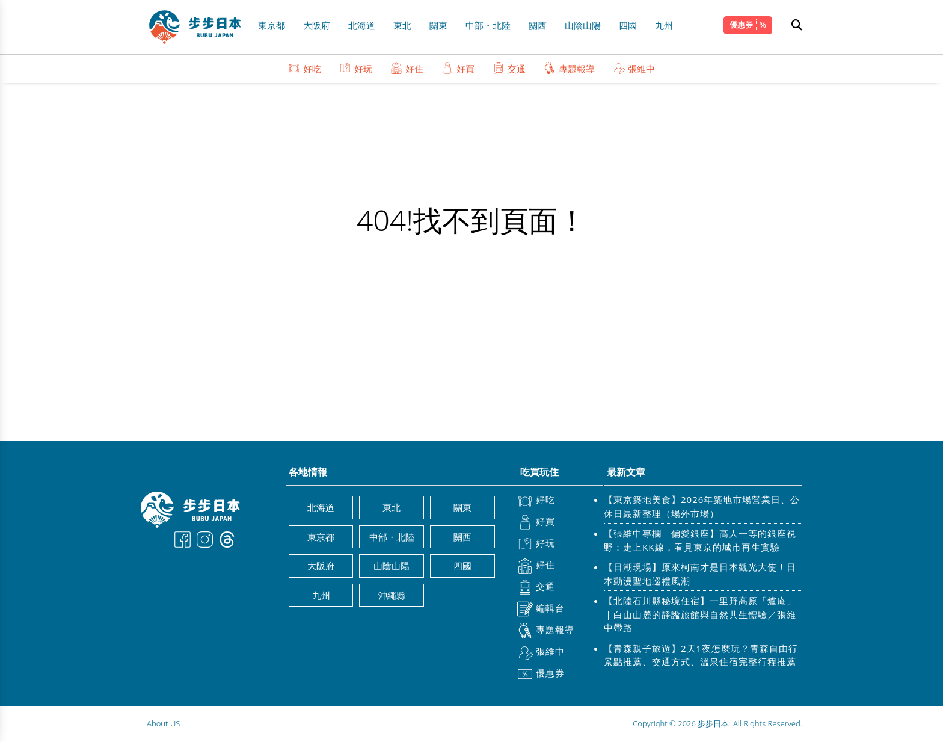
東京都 (271, 25)
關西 (538, 25)
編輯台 (541, 609)
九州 (664, 25)
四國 (628, 25)
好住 (406, 68)
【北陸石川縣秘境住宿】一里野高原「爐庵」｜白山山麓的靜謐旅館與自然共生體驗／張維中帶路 (700, 614)
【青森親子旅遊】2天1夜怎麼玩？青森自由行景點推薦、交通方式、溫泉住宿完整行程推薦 (701, 655)
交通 (509, 68)
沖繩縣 (391, 595)
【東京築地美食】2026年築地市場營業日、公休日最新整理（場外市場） (702, 506)
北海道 (361, 25)
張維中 (634, 68)
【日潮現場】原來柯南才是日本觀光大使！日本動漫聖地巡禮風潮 (700, 574)
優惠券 (741, 24)
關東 (438, 25)
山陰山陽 (583, 25)
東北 (402, 25)
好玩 (355, 68)
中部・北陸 (488, 25)
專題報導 (569, 68)
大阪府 (316, 25)
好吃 (304, 68)
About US (163, 723)
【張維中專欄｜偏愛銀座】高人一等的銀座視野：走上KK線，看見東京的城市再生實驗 (700, 540)
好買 (458, 68)
